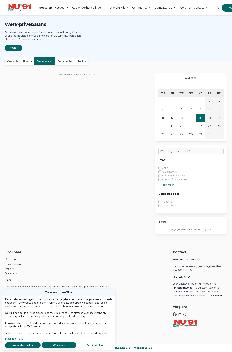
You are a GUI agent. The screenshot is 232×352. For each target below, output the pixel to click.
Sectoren (10, 259)
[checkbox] (191, 173)
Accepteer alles (23, 345)
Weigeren (59, 345)
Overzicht (13, 61)
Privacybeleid (122, 348)
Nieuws (27, 61)
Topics (82, 61)
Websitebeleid (143, 348)
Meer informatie (14, 338)
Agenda (9, 268)
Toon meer (169, 184)
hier (204, 291)
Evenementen (44, 61)
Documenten (65, 61)
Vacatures (11, 273)
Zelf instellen (95, 345)
